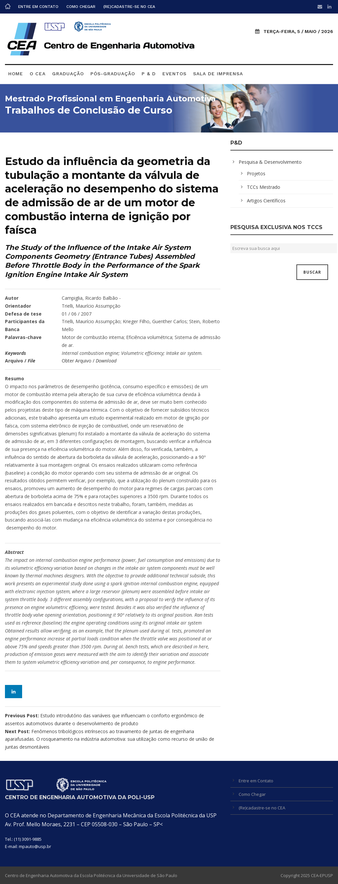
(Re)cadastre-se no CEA (129, 6)
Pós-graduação (112, 73)
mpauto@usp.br (35, 846)
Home (15, 73)
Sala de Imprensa (218, 73)
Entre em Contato (38, 6)
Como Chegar (80, 6)
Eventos (174, 73)
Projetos (256, 173)
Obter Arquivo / (89, 360)
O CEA (38, 73)
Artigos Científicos (266, 200)
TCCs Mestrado (263, 187)
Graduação (68, 73)
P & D (149, 73)
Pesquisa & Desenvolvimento (270, 162)
